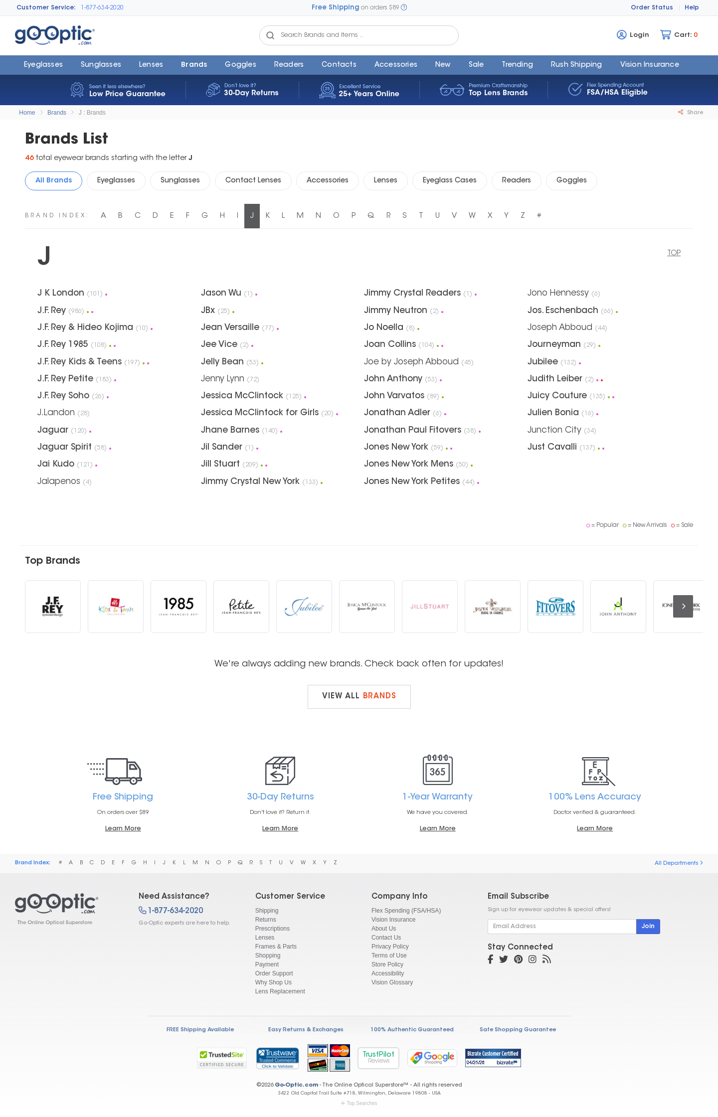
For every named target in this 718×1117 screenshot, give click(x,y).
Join (648, 927)
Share (690, 113)
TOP (674, 253)
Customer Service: (46, 8)
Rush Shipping (576, 65)
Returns (265, 919)
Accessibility (387, 973)
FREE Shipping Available (200, 1030)
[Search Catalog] (270, 35)
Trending (517, 65)
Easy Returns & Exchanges (306, 1030)
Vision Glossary (392, 982)
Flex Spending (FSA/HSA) (406, 910)
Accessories (395, 65)
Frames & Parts (276, 946)
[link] (277, 1058)
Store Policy (387, 964)
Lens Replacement (280, 991)
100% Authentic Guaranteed (412, 1030)
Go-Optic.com (296, 1085)
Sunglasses (101, 65)
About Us (383, 928)
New (443, 65)
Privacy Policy (390, 946)
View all (359, 696)
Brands (194, 65)
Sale (476, 65)
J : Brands (92, 112)
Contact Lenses (253, 180)
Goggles (240, 65)
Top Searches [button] (359, 1103)
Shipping (267, 910)
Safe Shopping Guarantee (518, 1030)
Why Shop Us (273, 982)
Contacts (339, 65)
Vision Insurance (393, 919)
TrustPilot (378, 1058)
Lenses (151, 65)
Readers (289, 65)
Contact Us (386, 937)
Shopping (268, 955)
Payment (267, 964)
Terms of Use (389, 955)
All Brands (53, 180)
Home (27, 112)
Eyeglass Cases (450, 180)
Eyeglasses (43, 65)
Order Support (274, 973)
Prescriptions (272, 928)
